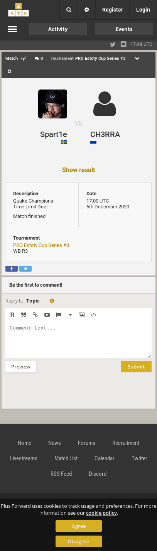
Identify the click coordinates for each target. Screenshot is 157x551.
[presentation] (64, 395)
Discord (97, 473)
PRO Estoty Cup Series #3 (41, 245)
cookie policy (101, 512)
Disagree (78, 541)
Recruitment (125, 442)
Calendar (105, 458)
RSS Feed (61, 473)
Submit (136, 372)
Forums (86, 442)
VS (78, 123)
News (54, 442)
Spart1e (53, 134)
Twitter (139, 458)
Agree (79, 525)
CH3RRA (105, 134)
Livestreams (23, 458)
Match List (66, 458)
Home (24, 442)
